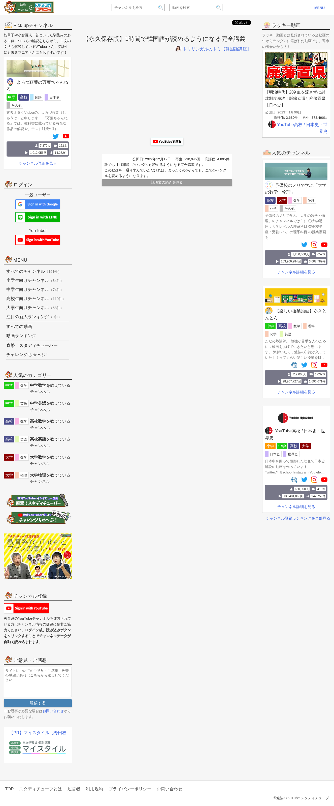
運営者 (74, 789)
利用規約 (94, 789)
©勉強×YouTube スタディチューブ (301, 798)
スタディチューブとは (40, 789)
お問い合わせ (53, 711)
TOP (9, 789)
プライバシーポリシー (130, 789)
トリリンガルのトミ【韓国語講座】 (212, 49)
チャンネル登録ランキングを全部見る (298, 518)
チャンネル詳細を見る (296, 272)
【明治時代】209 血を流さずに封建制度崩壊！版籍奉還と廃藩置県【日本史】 (295, 98)
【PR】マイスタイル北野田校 (37, 732)
